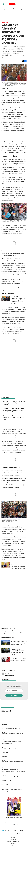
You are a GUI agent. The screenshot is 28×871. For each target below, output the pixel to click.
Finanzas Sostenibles (5, 771)
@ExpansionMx (11, 675)
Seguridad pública (18, 633)
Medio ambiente (4, 769)
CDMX (14, 733)
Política (3, 732)
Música (20, 754)
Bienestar (3, 791)
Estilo (2, 754)
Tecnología (3, 728)
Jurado (13, 791)
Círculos (13, 741)
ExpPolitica (11, 825)
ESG (10, 728)
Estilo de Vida (8, 791)
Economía (14, 563)
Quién (3, 739)
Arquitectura (4, 764)
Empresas (3, 726)
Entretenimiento (7, 754)
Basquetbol (17, 782)
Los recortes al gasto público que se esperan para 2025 (18, 659)
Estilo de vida (13, 748)
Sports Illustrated (6, 780)
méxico (14, 9)
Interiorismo (9, 764)
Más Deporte (22, 782)
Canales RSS (13, 843)
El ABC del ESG (19, 771)
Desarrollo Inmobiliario (12, 761)
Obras (7, 728)
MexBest (3, 788)
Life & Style (4, 752)
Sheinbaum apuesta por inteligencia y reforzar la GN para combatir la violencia (18, 300)
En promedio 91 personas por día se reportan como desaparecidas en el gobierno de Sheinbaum (14, 402)
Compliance (13, 839)
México (6, 733)
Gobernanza (13, 769)
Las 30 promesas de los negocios (14, 818)
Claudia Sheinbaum (15, 628)
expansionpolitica (14, 825)
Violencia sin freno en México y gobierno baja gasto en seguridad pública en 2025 (18, 651)
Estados (17, 733)
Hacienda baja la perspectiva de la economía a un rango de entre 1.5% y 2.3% (18, 642)
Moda (16, 741)
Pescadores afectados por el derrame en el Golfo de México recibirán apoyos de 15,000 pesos (13, 417)
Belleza (19, 741)
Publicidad (13, 837)
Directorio (13, 845)
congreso (21, 9)
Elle (2, 747)
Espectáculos (4, 741)
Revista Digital (8, 784)
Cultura (10, 743)
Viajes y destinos (14, 789)
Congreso (11, 733)
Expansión (4, 724)
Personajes (20, 789)
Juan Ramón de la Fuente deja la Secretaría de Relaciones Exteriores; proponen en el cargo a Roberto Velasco (13, 410)
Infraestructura (20, 761)
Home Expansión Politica (11, 726)
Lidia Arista (7, 673)
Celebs (9, 748)
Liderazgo (8, 776)
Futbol (2, 782)
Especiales (16, 776)
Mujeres (12, 728)
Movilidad (19, 769)
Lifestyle (3, 784)
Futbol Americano (11, 782)
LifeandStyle (17, 728)
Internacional (23, 726)
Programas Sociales (7, 633)
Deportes (13, 754)
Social (9, 769)
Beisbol (5, 782)
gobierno (7, 9)
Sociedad (3, 736)
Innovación (13, 771)
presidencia (4, 22)
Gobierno (3, 733)
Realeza (9, 741)
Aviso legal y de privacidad (13, 841)
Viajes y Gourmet (5, 743)
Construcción (4, 761)
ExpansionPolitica (17, 825)
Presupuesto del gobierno (9, 631)
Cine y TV (17, 754)
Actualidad (3, 776)
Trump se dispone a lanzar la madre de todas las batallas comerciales (18, 566)
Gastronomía (4, 789)
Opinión (21, 733)
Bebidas (9, 789)
